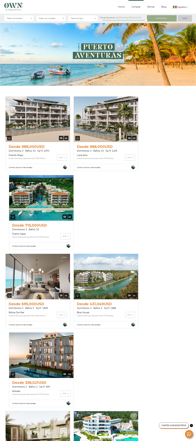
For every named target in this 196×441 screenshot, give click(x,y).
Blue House (78, 233)
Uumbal (13, 312)
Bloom (75, 312)
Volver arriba (184, 435)
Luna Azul (77, 155)
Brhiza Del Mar (16, 233)
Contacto (50, 435)
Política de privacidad (33, 435)
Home (121, 6)
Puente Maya (16, 155)
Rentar (151, 6)
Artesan (139, 233)
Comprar (136, 6)
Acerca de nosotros (12, 435)
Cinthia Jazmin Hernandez (20, 167)
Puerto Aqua (141, 155)
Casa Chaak (15, 390)
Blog (163, 6)
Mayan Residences (145, 312)
